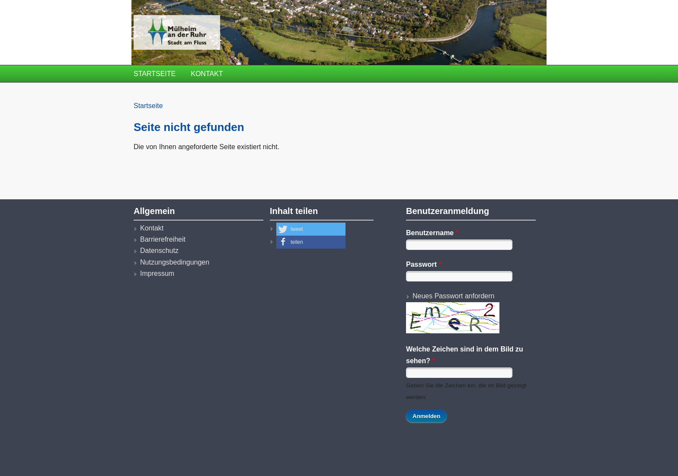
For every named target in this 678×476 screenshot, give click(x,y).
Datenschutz (159, 250)
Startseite (155, 73)
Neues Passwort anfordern (453, 296)
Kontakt (207, 73)
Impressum (157, 273)
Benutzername (432, 232)
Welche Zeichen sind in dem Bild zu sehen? (464, 354)
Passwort (423, 264)
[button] (310, 229)
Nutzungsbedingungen (174, 262)
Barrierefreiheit (162, 239)
